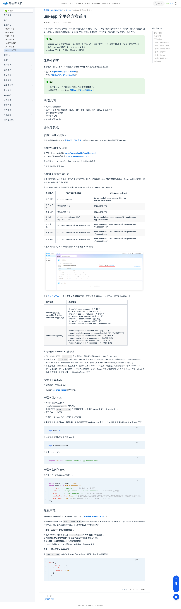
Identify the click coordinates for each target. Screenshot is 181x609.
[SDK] (87, 3)
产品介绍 (64, 3)
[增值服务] (106, 3)
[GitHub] (176, 3)
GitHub (73, 90)
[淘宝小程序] (94, 597)
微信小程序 (9, 29)
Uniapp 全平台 (11, 50)
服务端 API (96, 3)
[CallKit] (80, 3)
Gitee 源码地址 (87, 90)
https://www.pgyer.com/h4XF (65, 72)
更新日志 (8, 105)
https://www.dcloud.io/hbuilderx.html (81, 153)
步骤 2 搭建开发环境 (162, 45)
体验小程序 (158, 33)
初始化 (7, 55)
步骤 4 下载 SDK (160, 52)
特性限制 (8, 110)
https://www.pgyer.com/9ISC (64, 75)
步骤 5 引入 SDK (160, 55)
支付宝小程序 (10, 43)
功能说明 (157, 36)
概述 (6, 20)
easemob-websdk (60, 390)
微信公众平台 (54, 296)
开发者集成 (158, 39)
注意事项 (157, 61)
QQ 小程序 (9, 32)
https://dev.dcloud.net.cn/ (77, 156)
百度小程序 (9, 36)
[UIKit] (72, 3)
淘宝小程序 (9, 47)
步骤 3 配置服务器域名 (162, 49)
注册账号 (68, 140)
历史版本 (116, 3)
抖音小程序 (9, 40)
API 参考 (7, 95)
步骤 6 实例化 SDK (161, 58)
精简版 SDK (9, 120)
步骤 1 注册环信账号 (162, 42)
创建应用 (77, 140)
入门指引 (8, 15)
